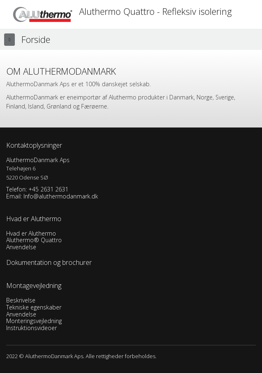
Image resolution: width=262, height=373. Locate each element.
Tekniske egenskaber (33, 307)
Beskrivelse (20, 300)
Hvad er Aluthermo (31, 233)
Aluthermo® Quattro (34, 240)
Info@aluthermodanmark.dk (60, 196)
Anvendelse (21, 247)
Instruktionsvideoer (31, 328)
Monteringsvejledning (34, 321)
